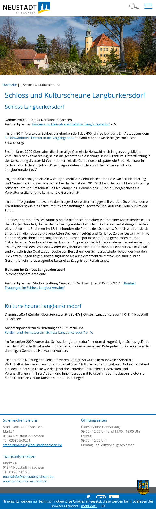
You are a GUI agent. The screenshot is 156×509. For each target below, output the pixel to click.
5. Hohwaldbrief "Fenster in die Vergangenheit (40, 138)
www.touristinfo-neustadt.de (25, 481)
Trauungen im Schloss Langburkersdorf (34, 287)
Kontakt (130, 283)
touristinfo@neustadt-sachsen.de (28, 476)
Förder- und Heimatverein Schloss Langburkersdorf (71, 124)
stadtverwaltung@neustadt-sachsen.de (32, 445)
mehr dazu (89, 506)
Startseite (9, 85)
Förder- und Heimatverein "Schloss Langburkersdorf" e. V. (49, 332)
